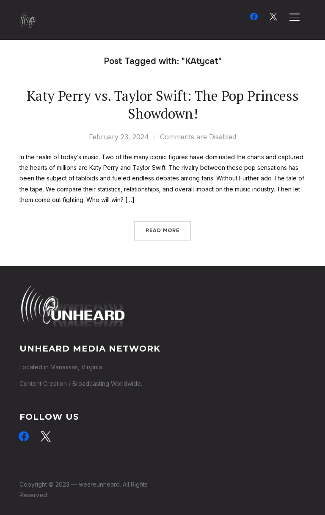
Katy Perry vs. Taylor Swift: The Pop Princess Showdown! (163, 104)
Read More (162, 230)
